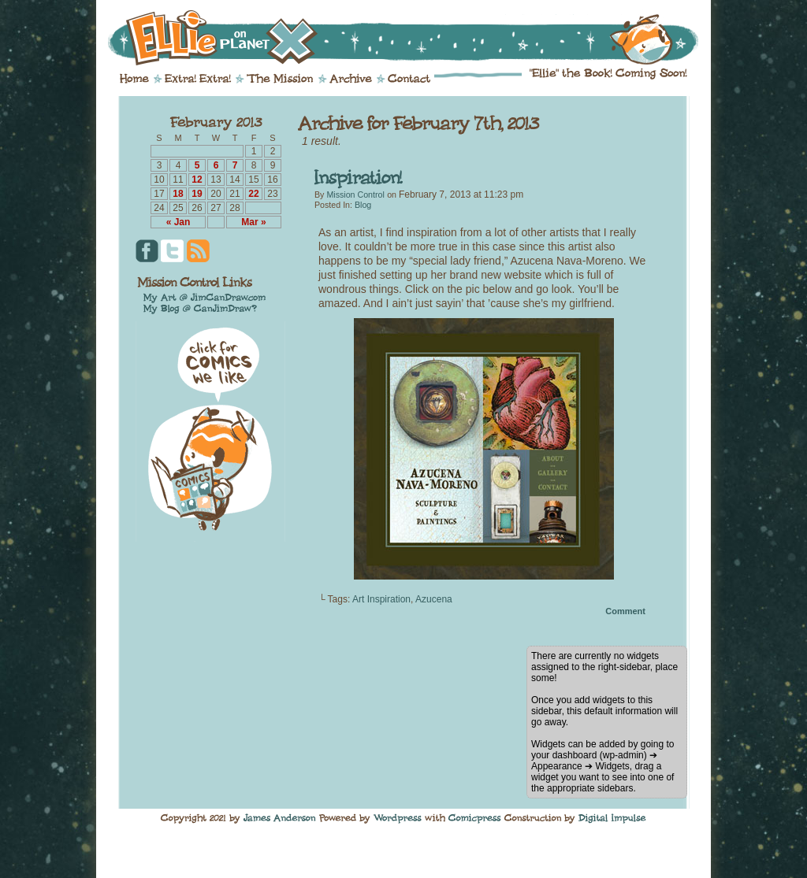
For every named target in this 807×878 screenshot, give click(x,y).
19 (197, 193)
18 (178, 193)
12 (197, 179)
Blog (363, 204)
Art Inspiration (381, 599)
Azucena (433, 599)
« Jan (178, 222)
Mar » (253, 222)
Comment (625, 611)
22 (253, 193)
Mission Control (355, 194)
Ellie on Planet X (413, 37)
